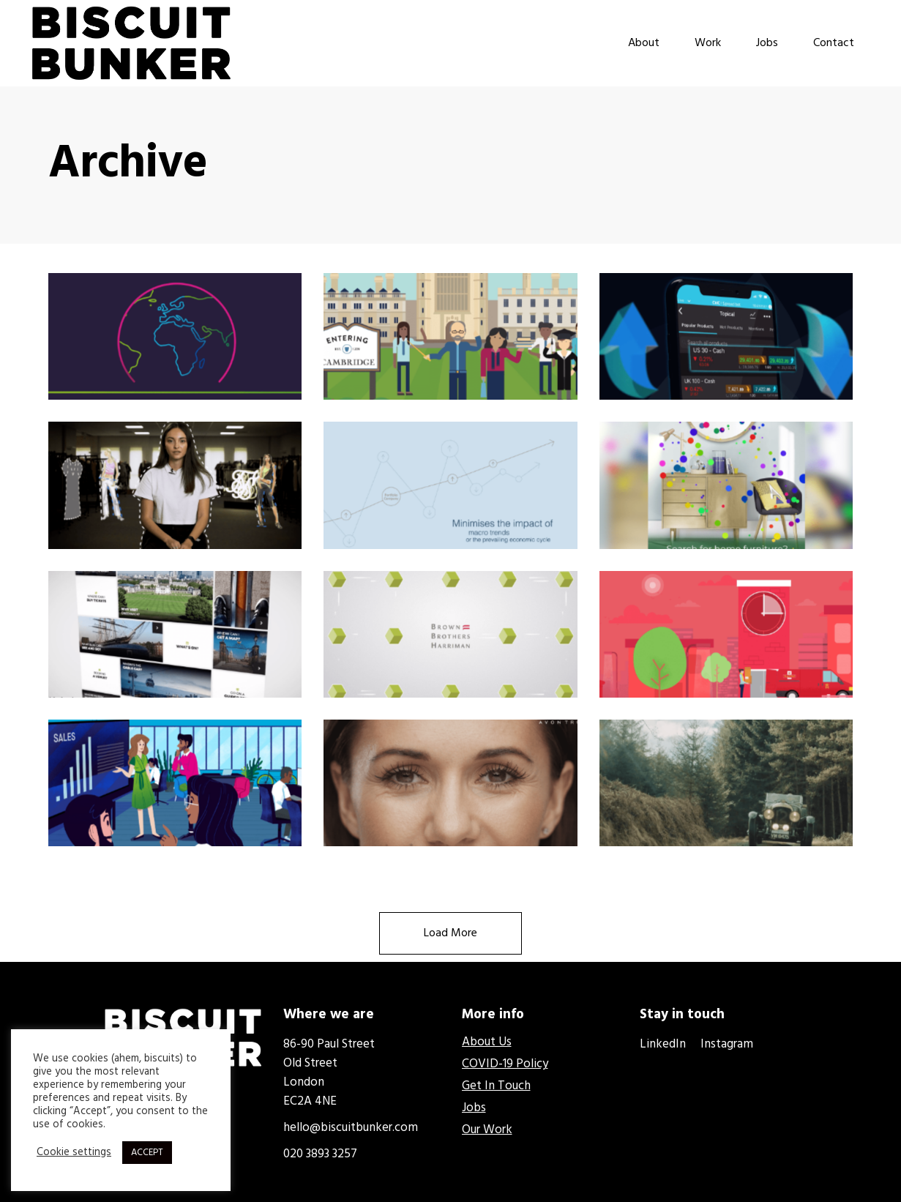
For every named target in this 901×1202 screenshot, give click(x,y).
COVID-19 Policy (505, 1064)
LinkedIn (664, 1044)
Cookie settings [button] (74, 1153)
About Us (487, 1042)
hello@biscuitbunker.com (350, 1128)
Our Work (487, 1130)
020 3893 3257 (320, 1154)
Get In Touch (496, 1086)
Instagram (726, 1044)
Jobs (474, 1108)
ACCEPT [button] (147, 1152)
